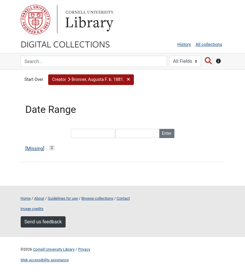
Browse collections (97, 198)
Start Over (34, 79)
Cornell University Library (54, 249)
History (184, 44)
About (39, 198)
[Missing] (35, 148)
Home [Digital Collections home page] (26, 198)
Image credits (32, 208)
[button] (91, 79)
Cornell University (35, 19)
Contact (123, 198)
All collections (209, 44)
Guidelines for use (63, 198)
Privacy (84, 249)
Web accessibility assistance (45, 260)
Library (88, 19)
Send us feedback (43, 222)
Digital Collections (65, 44)
